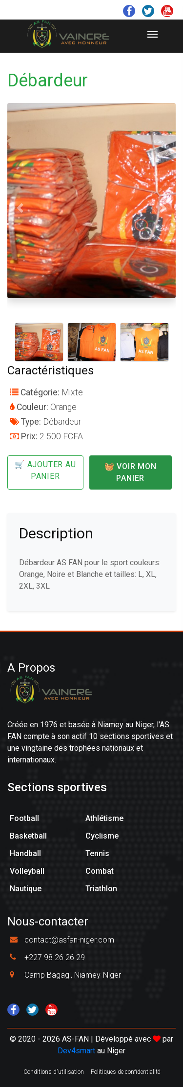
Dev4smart (76, 1050)
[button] (20, 208)
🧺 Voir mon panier (130, 472)
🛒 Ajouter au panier (45, 470)
